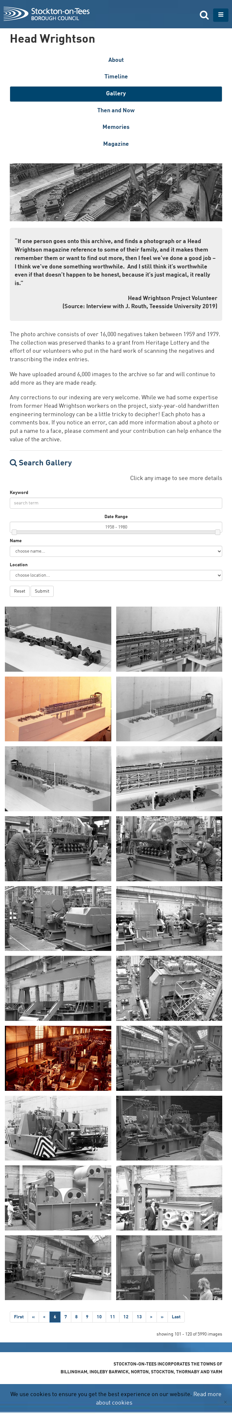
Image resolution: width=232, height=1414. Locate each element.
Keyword (19, 492)
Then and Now (116, 111)
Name (16, 541)
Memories (116, 127)
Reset (19, 591)
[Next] (151, 1317)
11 (112, 1317)
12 (126, 1317)
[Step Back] (33, 1317)
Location (19, 565)
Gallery (116, 94)
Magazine (116, 144)
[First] (19, 1317)
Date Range (116, 517)
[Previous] (44, 1317)
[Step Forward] (162, 1317)
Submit (42, 591)
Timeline (116, 77)
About (116, 60)
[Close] (225, 1402)
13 (139, 1317)
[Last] (176, 1317)
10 (99, 1317)
